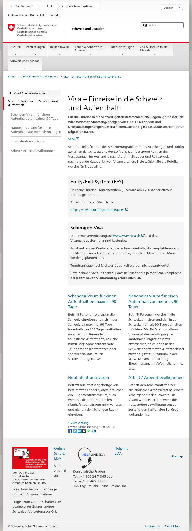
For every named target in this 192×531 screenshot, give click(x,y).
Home (11, 76)
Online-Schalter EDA (60, 453)
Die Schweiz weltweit (79, 6)
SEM (73, 139)
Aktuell (15, 51)
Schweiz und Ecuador (25, 65)
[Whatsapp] (89, 430)
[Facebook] (70, 430)
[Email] (94, 430)
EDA (50, 6)
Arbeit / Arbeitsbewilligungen (156, 377)
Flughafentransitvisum (88, 377)
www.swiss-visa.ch (129, 236)
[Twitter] (75, 430)
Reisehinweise (60, 51)
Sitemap (177, 456)
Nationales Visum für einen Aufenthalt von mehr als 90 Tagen (153, 301)
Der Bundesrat (24, 6)
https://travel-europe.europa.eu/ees (99, 210)
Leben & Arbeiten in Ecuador (90, 51)
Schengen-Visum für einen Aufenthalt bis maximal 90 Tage (92, 301)
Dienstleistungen (122, 51)
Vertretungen (35, 51)
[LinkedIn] (80, 430)
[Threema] (84, 430)
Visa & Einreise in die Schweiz (155, 51)
